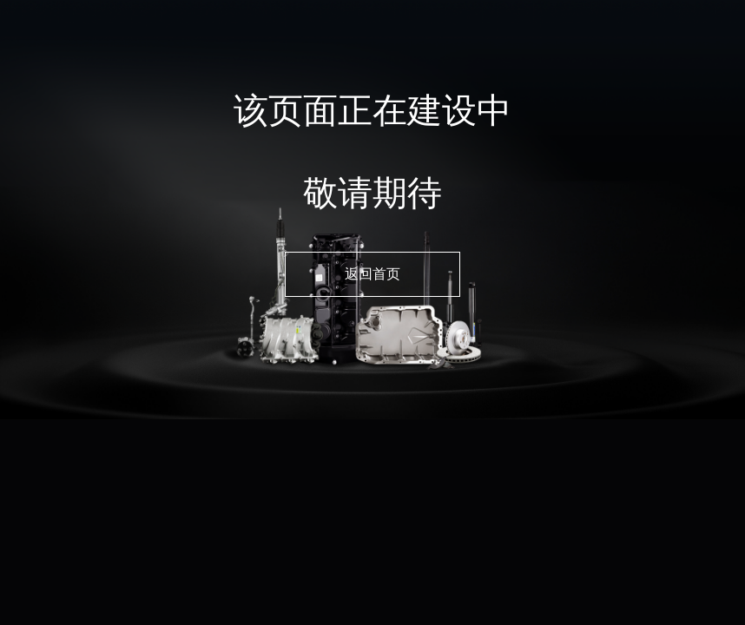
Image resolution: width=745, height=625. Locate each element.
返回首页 (372, 273)
